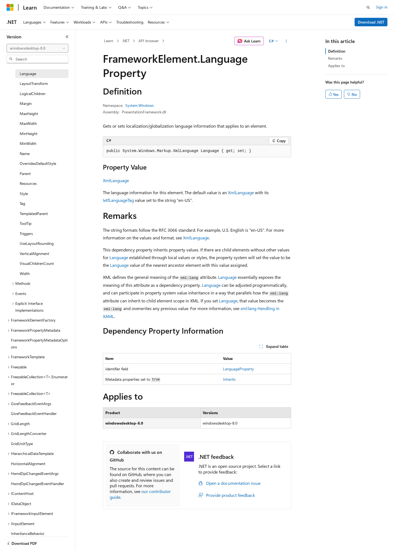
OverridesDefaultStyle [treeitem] (38, 163)
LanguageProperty (238, 368)
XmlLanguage (116, 180)
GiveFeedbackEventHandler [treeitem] (34, 413)
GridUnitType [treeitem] (22, 443)
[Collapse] (67, 37)
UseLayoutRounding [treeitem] (37, 243)
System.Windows (139, 105)
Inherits (229, 379)
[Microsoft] (10, 7)
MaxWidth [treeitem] (28, 123)
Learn (108, 40)
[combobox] (37, 48)
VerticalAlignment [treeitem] (34, 253)
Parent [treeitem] (25, 173)
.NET (125, 40)
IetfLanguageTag (118, 200)
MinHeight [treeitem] (28, 133)
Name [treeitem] (25, 153)
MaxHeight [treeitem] (29, 113)
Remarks (335, 58)
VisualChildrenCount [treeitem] (37, 263)
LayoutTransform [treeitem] (34, 83)
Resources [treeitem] (28, 183)
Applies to (336, 65)
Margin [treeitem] (26, 103)
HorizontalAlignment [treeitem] (28, 463)
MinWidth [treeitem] (28, 143)
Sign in (381, 7)
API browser (148, 40)
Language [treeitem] (28, 73)
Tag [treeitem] (22, 203)
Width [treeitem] (25, 273)
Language (118, 257)
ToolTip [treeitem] (25, 223)
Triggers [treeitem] (26, 233)
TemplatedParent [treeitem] (34, 213)
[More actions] (286, 41)
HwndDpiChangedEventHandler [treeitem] (37, 483)
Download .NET (371, 22)
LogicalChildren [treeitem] (32, 93)
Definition (336, 51)
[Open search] (368, 7)
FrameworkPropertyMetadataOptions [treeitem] (39, 343)
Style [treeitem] (24, 193)
